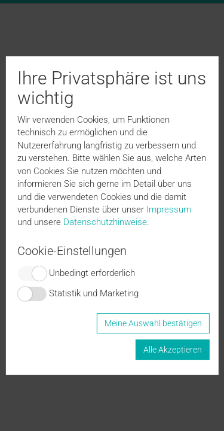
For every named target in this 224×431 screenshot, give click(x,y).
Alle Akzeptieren (172, 349)
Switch (31, 273)
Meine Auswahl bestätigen (153, 323)
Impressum (168, 209)
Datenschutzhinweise (105, 222)
